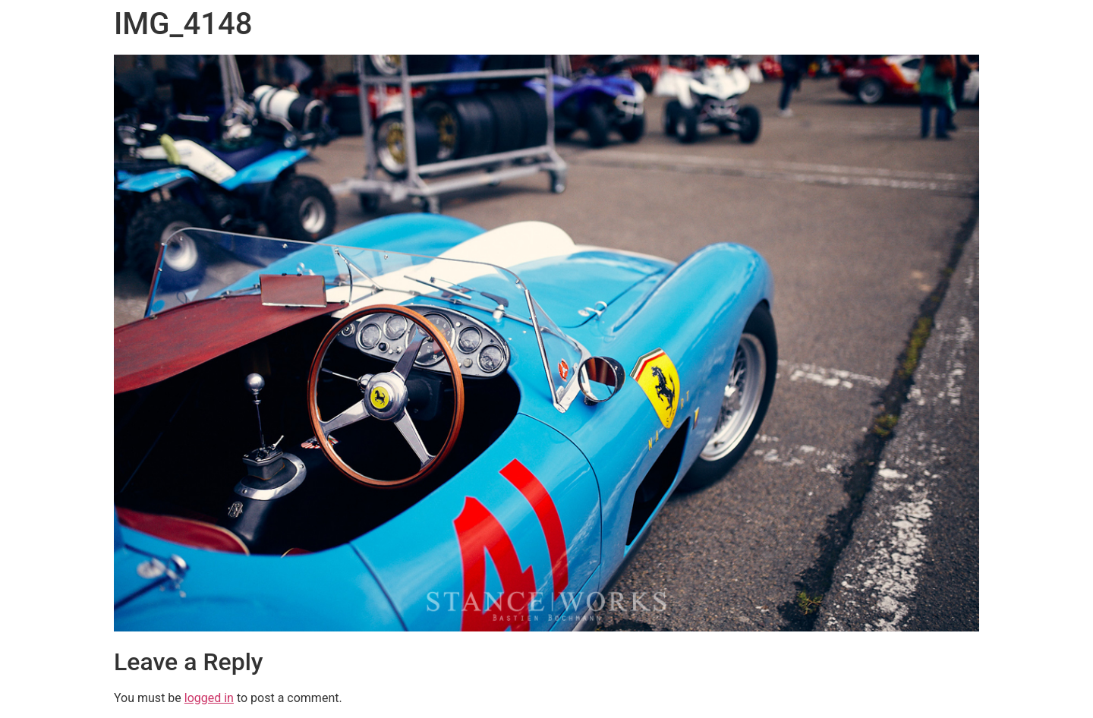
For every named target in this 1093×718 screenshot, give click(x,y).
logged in (209, 698)
